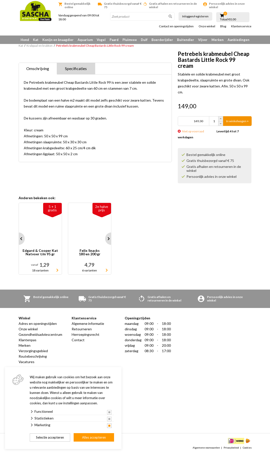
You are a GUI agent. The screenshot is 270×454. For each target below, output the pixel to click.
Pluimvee (129, 40)
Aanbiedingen (238, 40)
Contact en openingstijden (176, 26)
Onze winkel (207, 26)
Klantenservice (241, 26)
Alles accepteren (94, 437)
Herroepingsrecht (85, 334)
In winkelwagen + (237, 121)
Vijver (203, 40)
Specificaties (76, 68)
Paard (114, 40)
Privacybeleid (231, 447)
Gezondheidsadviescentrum (40, 334)
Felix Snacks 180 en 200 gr (89, 252)
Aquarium (85, 40)
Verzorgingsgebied (33, 351)
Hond (25, 40)
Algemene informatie (88, 323)
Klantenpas (27, 340)
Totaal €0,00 (228, 19)
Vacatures (26, 362)
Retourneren (82, 329)
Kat (35, 40)
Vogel (101, 40)
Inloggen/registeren (195, 16)
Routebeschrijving (33, 356)
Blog (223, 26)
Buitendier (185, 40)
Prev (18, 238)
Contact (78, 340)
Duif (144, 40)
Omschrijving (37, 68)
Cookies (247, 447)
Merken (217, 40)
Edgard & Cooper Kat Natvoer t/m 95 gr (40, 252)
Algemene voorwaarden (206, 447)
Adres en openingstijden (38, 323)
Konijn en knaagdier (58, 40)
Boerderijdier (162, 40)
